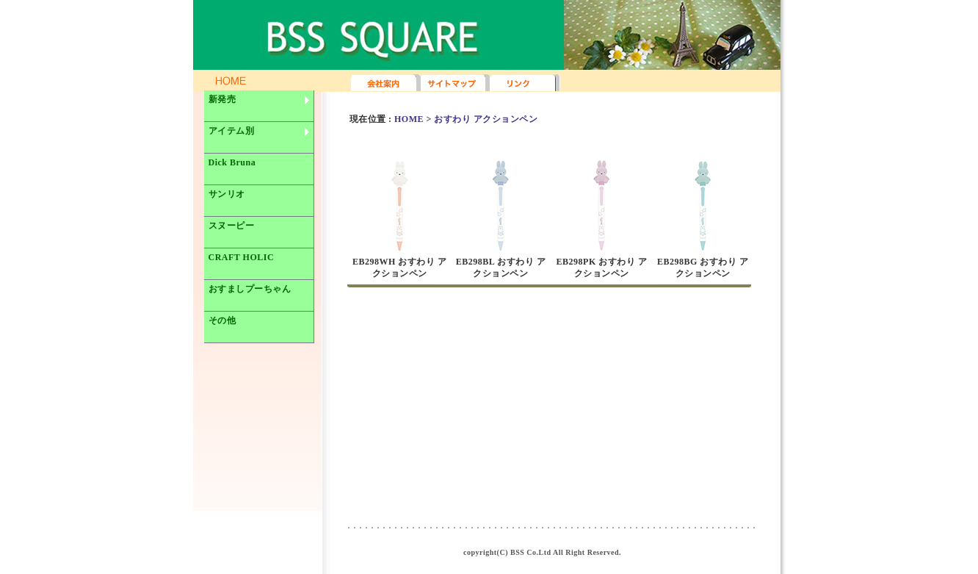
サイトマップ (455, 83)
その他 (222, 320)
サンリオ (227, 194)
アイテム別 (260, 137)
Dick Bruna (232, 162)
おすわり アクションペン (485, 119)
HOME (409, 119)
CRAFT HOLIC (242, 257)
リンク (525, 83)
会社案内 (386, 83)
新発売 (260, 105)
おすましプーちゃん (250, 289)
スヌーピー (232, 225)
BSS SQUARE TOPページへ (158, 33)
